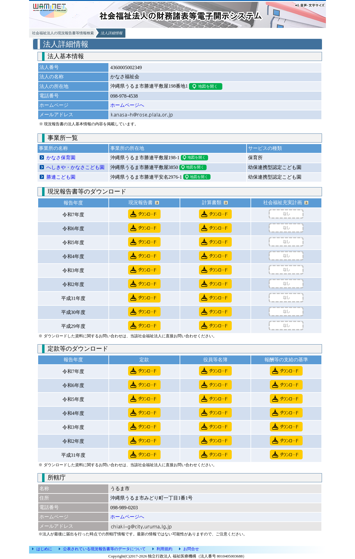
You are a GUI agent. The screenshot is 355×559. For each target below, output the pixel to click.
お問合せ (191, 549)
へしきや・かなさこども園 (75, 167)
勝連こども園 (60, 177)
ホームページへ (127, 105)
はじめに (44, 549)
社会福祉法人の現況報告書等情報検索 (63, 33)
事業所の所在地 (127, 148)
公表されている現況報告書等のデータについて (104, 549)
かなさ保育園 (60, 157)
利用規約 (164, 549)
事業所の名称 (53, 148)
